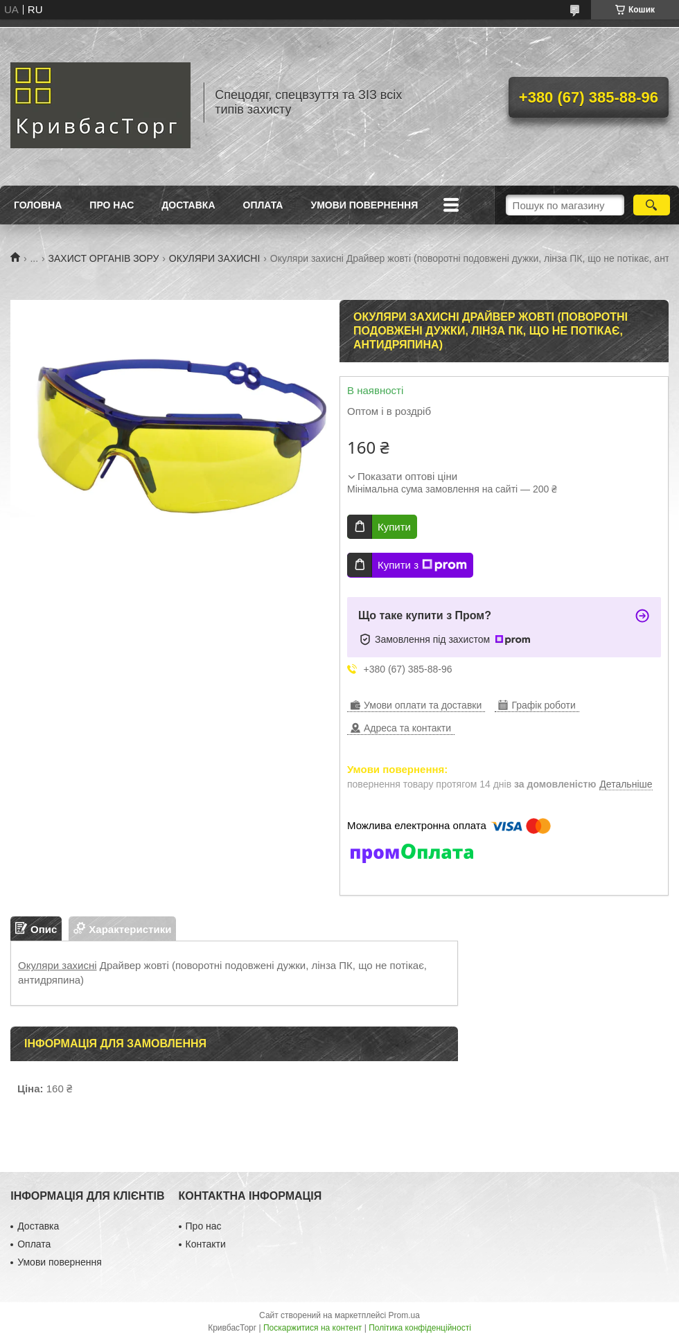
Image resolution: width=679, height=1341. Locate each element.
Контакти (206, 1244)
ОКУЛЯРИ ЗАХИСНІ (215, 258)
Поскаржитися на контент (312, 1328)
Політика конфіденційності (420, 1328)
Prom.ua (404, 1315)
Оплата (263, 205)
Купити (394, 527)
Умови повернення (364, 205)
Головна (38, 205)
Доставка (188, 205)
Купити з (422, 565)
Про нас (111, 205)
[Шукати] (651, 205)
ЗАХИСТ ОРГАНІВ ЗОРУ (103, 258)
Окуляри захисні (57, 965)
